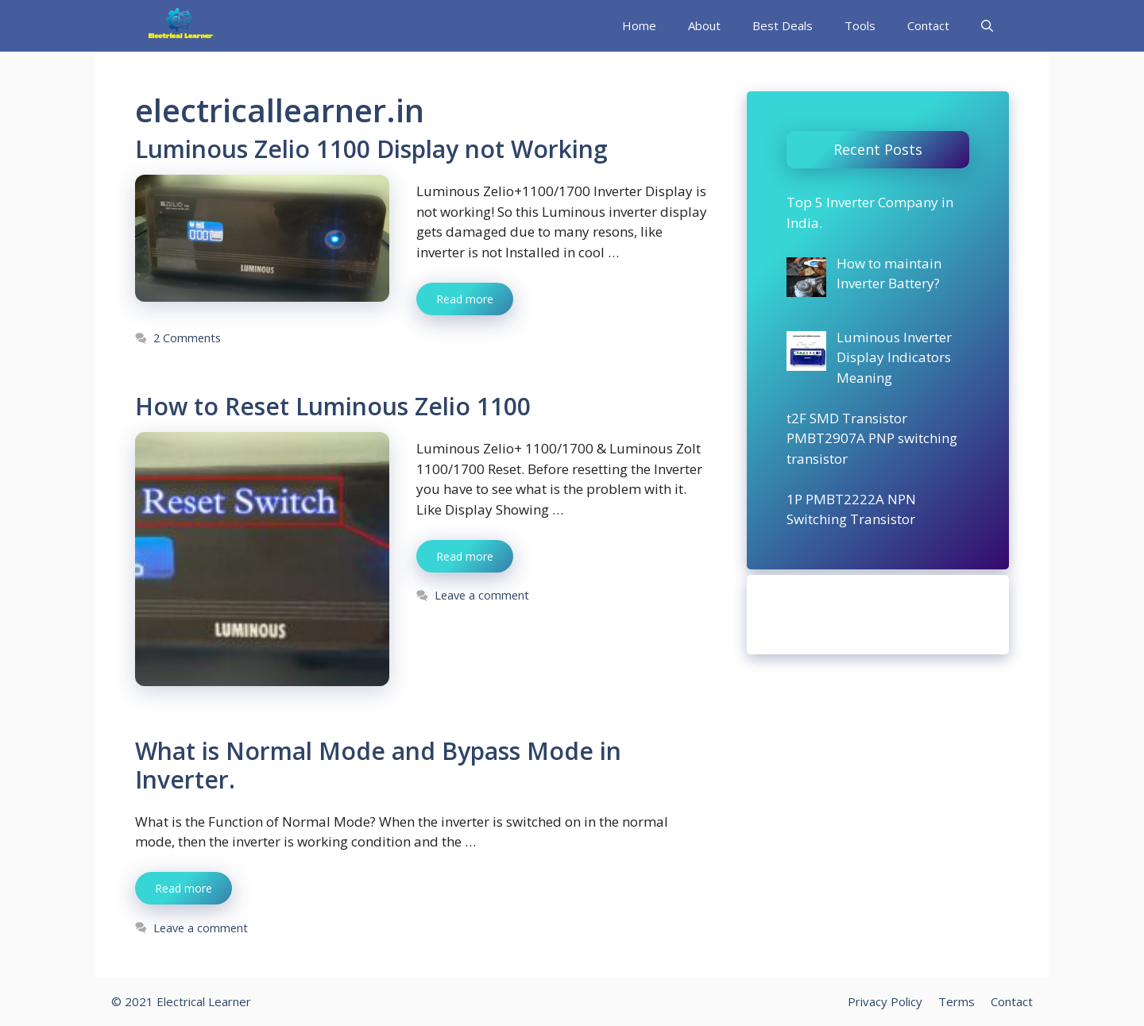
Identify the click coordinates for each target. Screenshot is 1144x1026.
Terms (956, 1001)
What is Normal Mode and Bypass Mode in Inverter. (378, 765)
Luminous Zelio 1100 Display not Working (371, 149)
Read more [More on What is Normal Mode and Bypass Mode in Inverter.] (183, 888)
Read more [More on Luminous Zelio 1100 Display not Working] (464, 299)
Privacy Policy (885, 1001)
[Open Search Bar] (987, 26)
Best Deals (782, 25)
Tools (859, 25)
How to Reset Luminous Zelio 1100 (333, 406)
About (704, 25)
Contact (928, 25)
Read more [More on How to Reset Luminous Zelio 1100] (464, 556)
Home (639, 25)
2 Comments (187, 337)
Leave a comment (482, 595)
